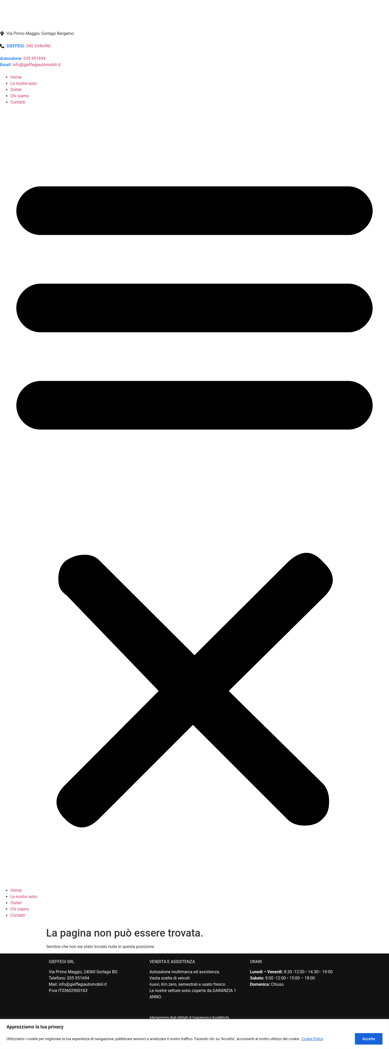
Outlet (16, 89)
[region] (194, 1034)
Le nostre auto (23, 83)
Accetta (368, 1039)
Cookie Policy (312, 1039)
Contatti (17, 102)
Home (16, 77)
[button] (194, 496)
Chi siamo (19, 95)
